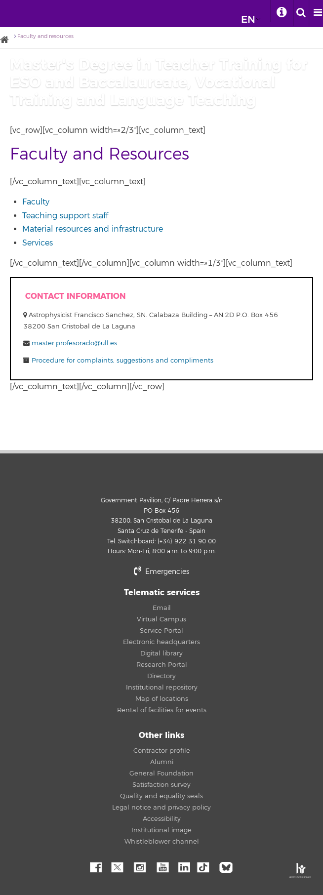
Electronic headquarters (161, 642)
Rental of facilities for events (161, 710)
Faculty (35, 202)
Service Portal (161, 631)
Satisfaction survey (161, 785)
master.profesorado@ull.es (74, 343)
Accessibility (162, 819)
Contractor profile (161, 751)
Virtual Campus (161, 619)
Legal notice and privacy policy (161, 808)
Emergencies (161, 572)
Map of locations (161, 699)
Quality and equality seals (161, 796)
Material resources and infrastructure (92, 229)
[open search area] (301, 13)
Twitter (117, 866)
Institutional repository (162, 688)
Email (162, 608)
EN (248, 19)
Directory (161, 676)
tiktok (206, 866)
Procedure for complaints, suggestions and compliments (121, 361)
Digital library (161, 653)
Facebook (95, 866)
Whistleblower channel (161, 842)
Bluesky (228, 866)
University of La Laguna (20, 11)
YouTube (161, 866)
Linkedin (184, 866)
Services (37, 243)
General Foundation (161, 773)
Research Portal (161, 665)
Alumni (161, 762)
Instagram (139, 866)
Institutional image (161, 830)
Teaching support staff (65, 216)
